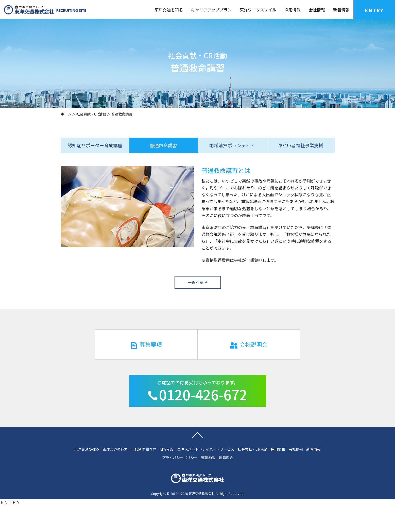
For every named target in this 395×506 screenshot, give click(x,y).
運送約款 (208, 457)
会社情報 (317, 10)
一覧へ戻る (197, 282)
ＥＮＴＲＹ (10, 502)
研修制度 (167, 449)
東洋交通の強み (86, 449)
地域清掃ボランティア (232, 145)
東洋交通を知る (168, 10)
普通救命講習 (163, 145)
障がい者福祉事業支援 (300, 145)
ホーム (66, 114)
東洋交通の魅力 (115, 449)
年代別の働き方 (143, 449)
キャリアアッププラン (211, 10)
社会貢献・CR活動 (91, 114)
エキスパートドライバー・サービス (205, 449)
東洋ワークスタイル (258, 10)
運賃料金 (226, 457)
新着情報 (341, 10)
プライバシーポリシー (180, 457)
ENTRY (374, 10)
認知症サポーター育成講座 (94, 145)
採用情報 (292, 10)
